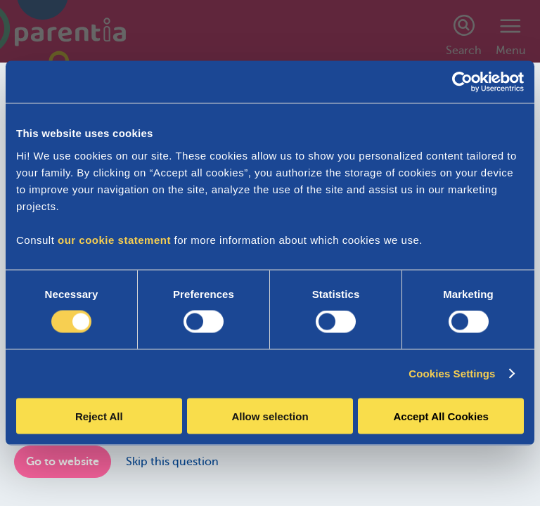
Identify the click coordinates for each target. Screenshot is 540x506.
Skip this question (172, 461)
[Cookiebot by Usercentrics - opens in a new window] (462, 82)
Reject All (99, 416)
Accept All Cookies (441, 416)
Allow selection (269, 416)
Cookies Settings (452, 373)
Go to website (62, 461)
